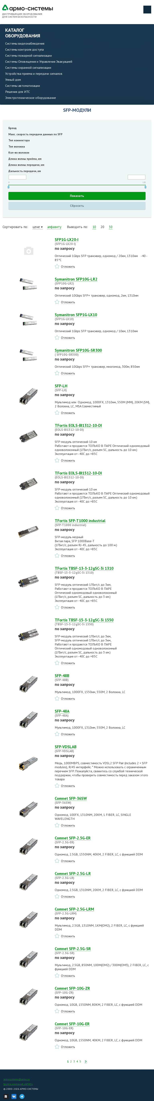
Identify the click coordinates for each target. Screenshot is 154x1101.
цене (36, 227)
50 (110, 227)
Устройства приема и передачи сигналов (33, 74)
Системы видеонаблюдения (24, 43)
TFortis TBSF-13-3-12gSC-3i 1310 (103, 570)
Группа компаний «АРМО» (18, 1084)
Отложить (68, 266)
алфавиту (54, 227)
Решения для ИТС (17, 92)
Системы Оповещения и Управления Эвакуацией (38, 61)
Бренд (12, 128)
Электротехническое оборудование (30, 98)
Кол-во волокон (18, 152)
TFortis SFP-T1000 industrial (103, 522)
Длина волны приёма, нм (25, 159)
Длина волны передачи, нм (26, 165)
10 (94, 227)
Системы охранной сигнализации (28, 68)
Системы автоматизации (22, 86)
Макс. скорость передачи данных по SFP (35, 134)
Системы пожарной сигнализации (28, 55)
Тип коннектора (19, 140)
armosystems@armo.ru (16, 1079)
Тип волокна (16, 146)
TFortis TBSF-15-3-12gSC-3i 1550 (103, 622)
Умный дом (13, 80)
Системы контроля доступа (24, 49)
